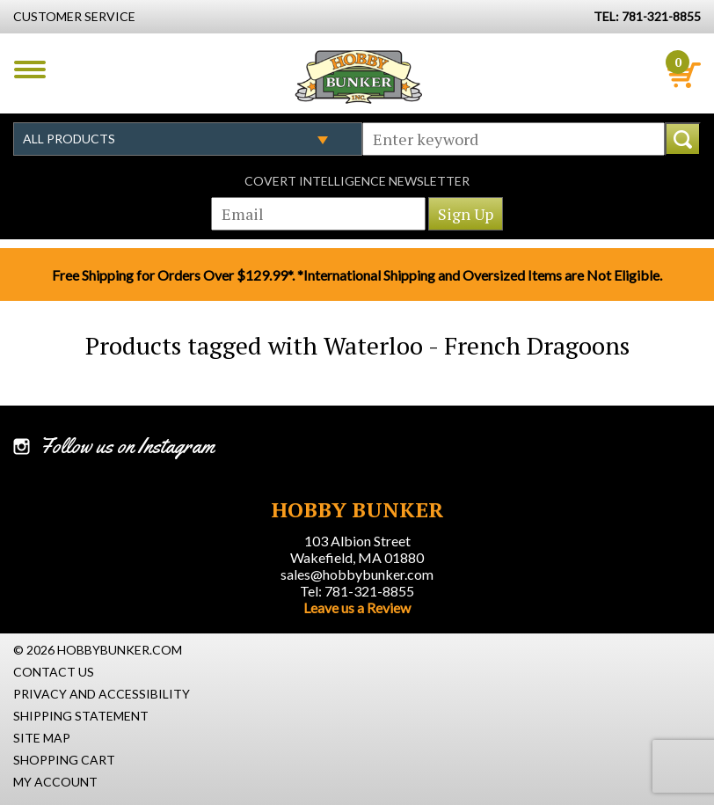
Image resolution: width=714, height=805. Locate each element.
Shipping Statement (81, 715)
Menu (30, 69)
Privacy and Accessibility (101, 693)
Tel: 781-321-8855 (357, 590)
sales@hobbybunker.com (357, 574)
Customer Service (74, 16)
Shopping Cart (64, 759)
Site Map (41, 737)
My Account (55, 781)
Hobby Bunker (358, 76)
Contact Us (53, 671)
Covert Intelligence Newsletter (357, 180)
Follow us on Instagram (127, 446)
